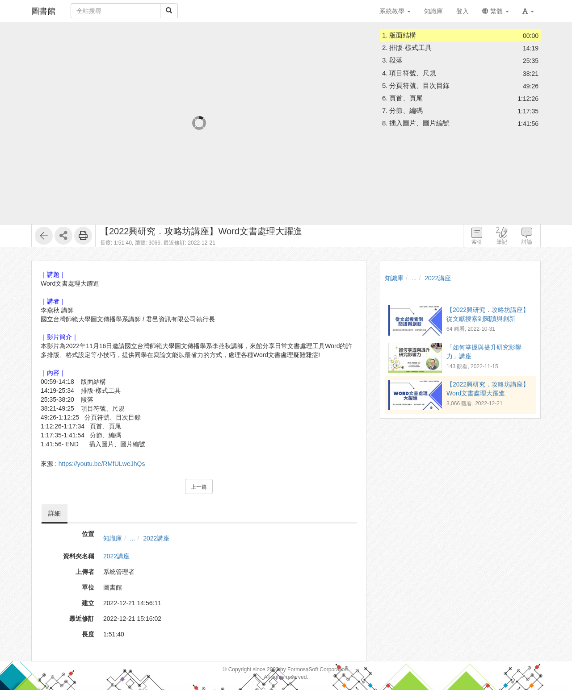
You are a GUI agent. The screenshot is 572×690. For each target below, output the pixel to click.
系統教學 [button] (395, 11)
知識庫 (112, 538)
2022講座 (156, 538)
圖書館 (43, 11)
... (132, 538)
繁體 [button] (495, 11)
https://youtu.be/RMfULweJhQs (102, 463)
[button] (528, 11)
